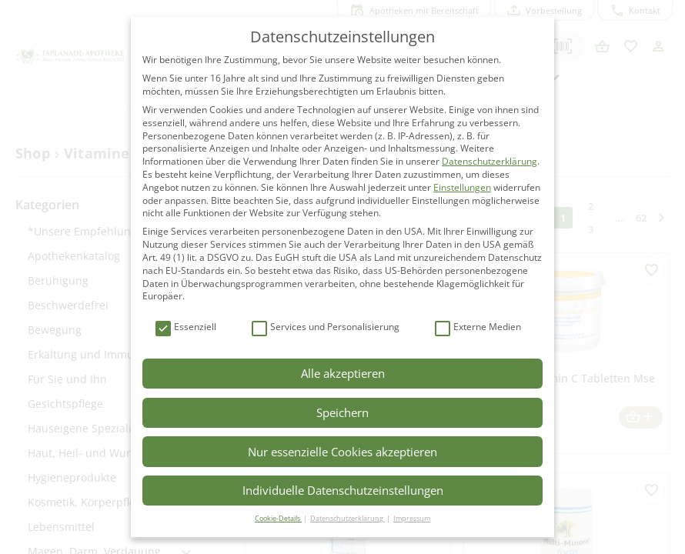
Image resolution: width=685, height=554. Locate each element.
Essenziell (185, 327)
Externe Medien (478, 327)
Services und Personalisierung (325, 327)
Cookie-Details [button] (278, 518)
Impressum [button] (411, 518)
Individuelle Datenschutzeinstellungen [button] (342, 490)
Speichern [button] (342, 412)
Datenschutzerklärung (489, 161)
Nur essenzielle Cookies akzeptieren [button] (342, 451)
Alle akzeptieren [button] (343, 373)
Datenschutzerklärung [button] (347, 518)
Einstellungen (462, 187)
